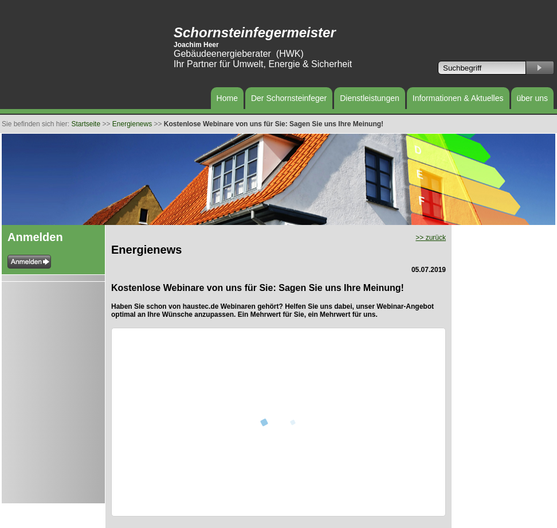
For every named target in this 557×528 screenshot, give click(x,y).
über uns (532, 98)
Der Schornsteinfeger (289, 98)
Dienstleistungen (369, 98)
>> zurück (430, 238)
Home (227, 98)
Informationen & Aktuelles (458, 98)
